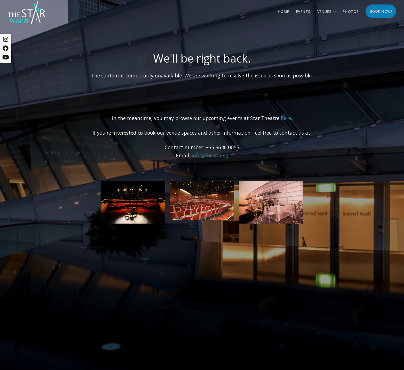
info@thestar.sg (210, 155)
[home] (26, 12)
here (286, 118)
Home (283, 11)
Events (303, 11)
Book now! (381, 11)
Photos (351, 11)
